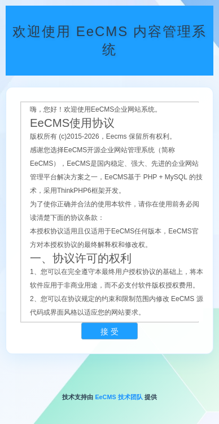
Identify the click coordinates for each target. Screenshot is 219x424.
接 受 (109, 331)
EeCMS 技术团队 (118, 397)
